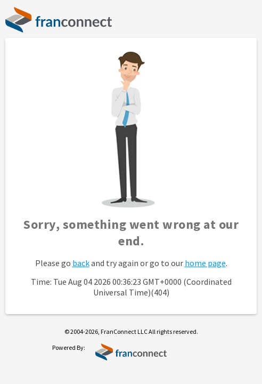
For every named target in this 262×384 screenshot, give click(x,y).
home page (205, 263)
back (80, 263)
